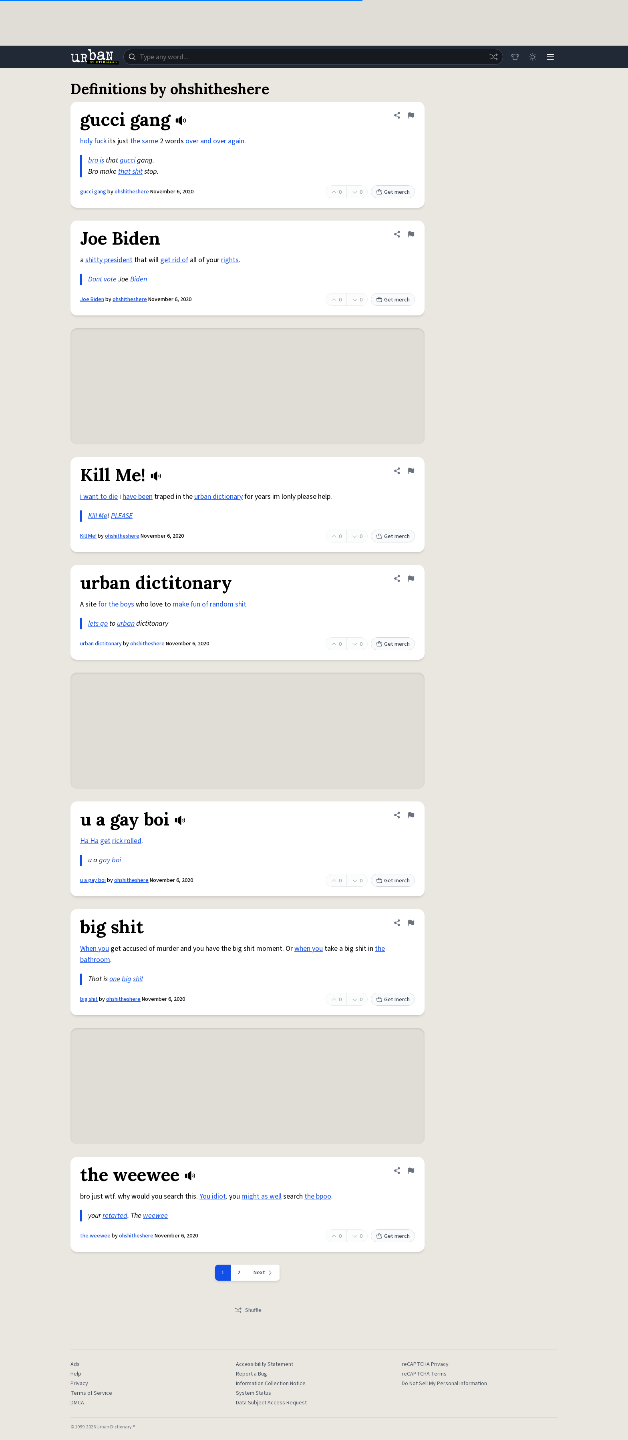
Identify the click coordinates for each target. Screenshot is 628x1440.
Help (75, 1374)
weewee (155, 1216)
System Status (253, 1393)
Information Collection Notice (271, 1384)
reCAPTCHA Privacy (425, 1364)
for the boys (116, 604)
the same (144, 141)
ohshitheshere (132, 192)
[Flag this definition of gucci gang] (411, 115)
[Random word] (493, 57)
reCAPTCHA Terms (424, 1374)
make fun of (190, 604)
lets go (98, 624)
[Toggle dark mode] (532, 57)
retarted (115, 1216)
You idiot (212, 1196)
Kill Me (97, 516)
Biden (138, 279)
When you (94, 949)
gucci (127, 160)
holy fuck (93, 141)
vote (110, 279)
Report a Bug (251, 1374)
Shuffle (248, 1310)
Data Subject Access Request (271, 1403)
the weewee (95, 1236)
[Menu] (550, 57)
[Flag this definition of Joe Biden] (411, 234)
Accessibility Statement (264, 1364)
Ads (75, 1364)
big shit (89, 999)
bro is (96, 160)
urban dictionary (218, 497)
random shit (228, 604)
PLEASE (122, 516)
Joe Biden (92, 299)
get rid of (174, 260)
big (126, 979)
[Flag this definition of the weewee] (411, 1170)
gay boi (110, 860)
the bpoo (317, 1196)
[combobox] (313, 57)
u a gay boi (93, 880)
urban (126, 624)
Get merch (393, 192)
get (105, 841)
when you (308, 949)
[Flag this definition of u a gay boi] (411, 815)
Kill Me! (88, 536)
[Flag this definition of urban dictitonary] (411, 578)
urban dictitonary (101, 644)
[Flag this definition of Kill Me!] (411, 470)
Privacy (79, 1384)
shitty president (109, 260)
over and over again (214, 141)
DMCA (77, 1403)
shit (138, 979)
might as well (262, 1196)
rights (230, 260)
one (114, 979)
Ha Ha (89, 841)
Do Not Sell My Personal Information (444, 1384)
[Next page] (263, 1273)
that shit (130, 172)
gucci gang (93, 192)
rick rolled (126, 841)
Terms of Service (91, 1393)
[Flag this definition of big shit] (411, 922)
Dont (95, 279)
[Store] (515, 57)
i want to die (99, 497)
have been (138, 497)
